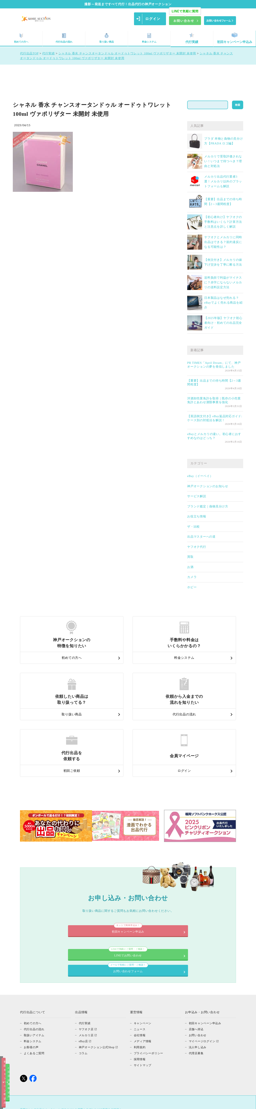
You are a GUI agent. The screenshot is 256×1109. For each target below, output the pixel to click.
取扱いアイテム (35, 969)
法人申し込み (198, 981)
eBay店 (84, 975)
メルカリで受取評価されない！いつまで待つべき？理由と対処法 (223, 161)
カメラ (192, 577)
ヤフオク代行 (196, 546)
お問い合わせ (198, 969)
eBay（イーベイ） (200, 476)
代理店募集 (197, 987)
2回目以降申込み (168, 1102)
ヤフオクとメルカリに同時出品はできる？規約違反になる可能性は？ (223, 242)
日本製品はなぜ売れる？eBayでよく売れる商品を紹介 (223, 302)
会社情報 (140, 969)
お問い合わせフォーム (178, 900)
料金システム (149, 38)
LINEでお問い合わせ (77, 900)
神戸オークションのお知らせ (207, 486)
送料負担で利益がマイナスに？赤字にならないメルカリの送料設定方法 (223, 282)
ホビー (192, 587)
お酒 (190, 567)
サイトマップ (143, 999)
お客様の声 (32, 981)
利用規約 (140, 981)
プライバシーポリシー (149, 987)
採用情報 (140, 993)
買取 (190, 556)
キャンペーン (143, 957)
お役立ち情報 (196, 516)
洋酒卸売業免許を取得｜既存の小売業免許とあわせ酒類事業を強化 (214, 400)
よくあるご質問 (35, 987)
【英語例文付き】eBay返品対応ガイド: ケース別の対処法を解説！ (214, 418)
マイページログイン (203, 975)
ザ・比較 (193, 526)
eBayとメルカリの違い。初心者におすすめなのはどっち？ (214, 436)
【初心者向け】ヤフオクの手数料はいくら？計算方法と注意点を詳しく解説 (223, 221)
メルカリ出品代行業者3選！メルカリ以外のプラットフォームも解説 (223, 181)
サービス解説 (196, 496)
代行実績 (191, 38)
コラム (83, 987)
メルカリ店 (87, 969)
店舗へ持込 (197, 963)
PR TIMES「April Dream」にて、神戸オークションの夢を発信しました (214, 364)
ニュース (140, 963)
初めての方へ (21, 38)
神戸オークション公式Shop (98, 981)
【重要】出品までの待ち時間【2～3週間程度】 (214, 382)
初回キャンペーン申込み (234, 38)
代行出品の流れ (64, 38)
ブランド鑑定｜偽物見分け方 (207, 506)
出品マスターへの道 (201, 536)
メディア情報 (143, 975)
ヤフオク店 (87, 963)
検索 (237, 104)
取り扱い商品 (106, 38)
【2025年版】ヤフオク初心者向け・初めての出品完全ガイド (223, 322)
